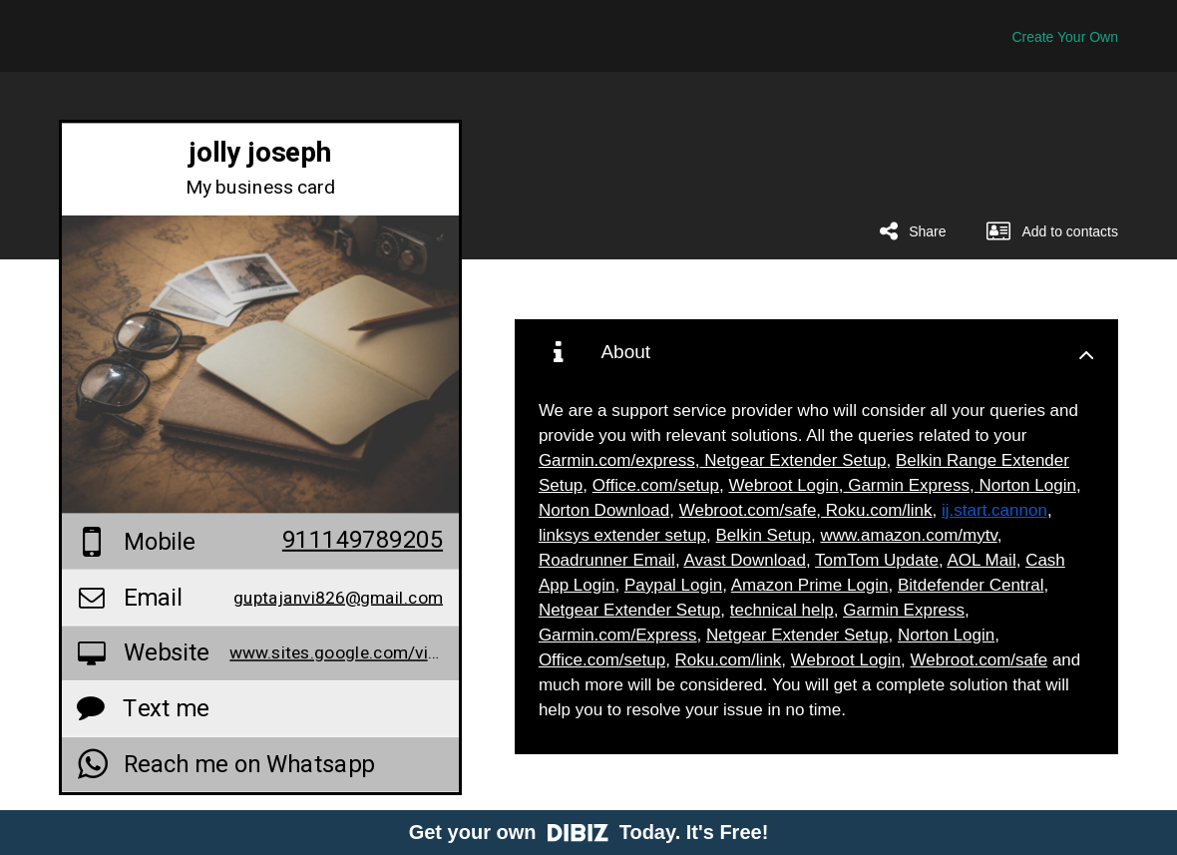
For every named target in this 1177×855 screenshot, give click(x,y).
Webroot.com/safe (748, 510)
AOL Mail (981, 560)
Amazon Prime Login (810, 585)
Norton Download (604, 510)
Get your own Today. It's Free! (589, 832)
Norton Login (1025, 485)
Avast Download (744, 560)
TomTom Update (877, 560)
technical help (782, 610)
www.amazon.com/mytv (908, 535)
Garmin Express (906, 485)
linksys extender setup (622, 535)
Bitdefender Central (970, 585)
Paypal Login (673, 585)
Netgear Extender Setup (792, 460)
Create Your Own (1064, 37)
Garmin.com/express (617, 460)
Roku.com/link (876, 510)
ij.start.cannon (994, 510)
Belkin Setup (763, 535)
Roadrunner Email (607, 560)
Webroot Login (783, 485)
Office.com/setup (655, 485)
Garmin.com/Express (618, 635)
